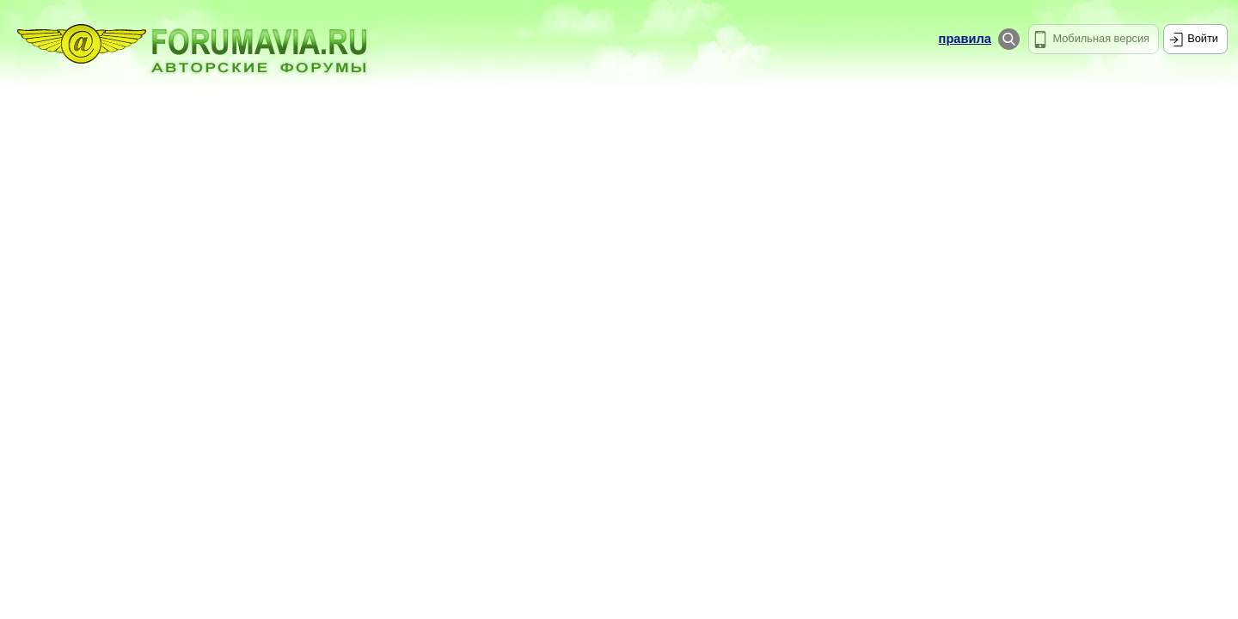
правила (965, 39)
